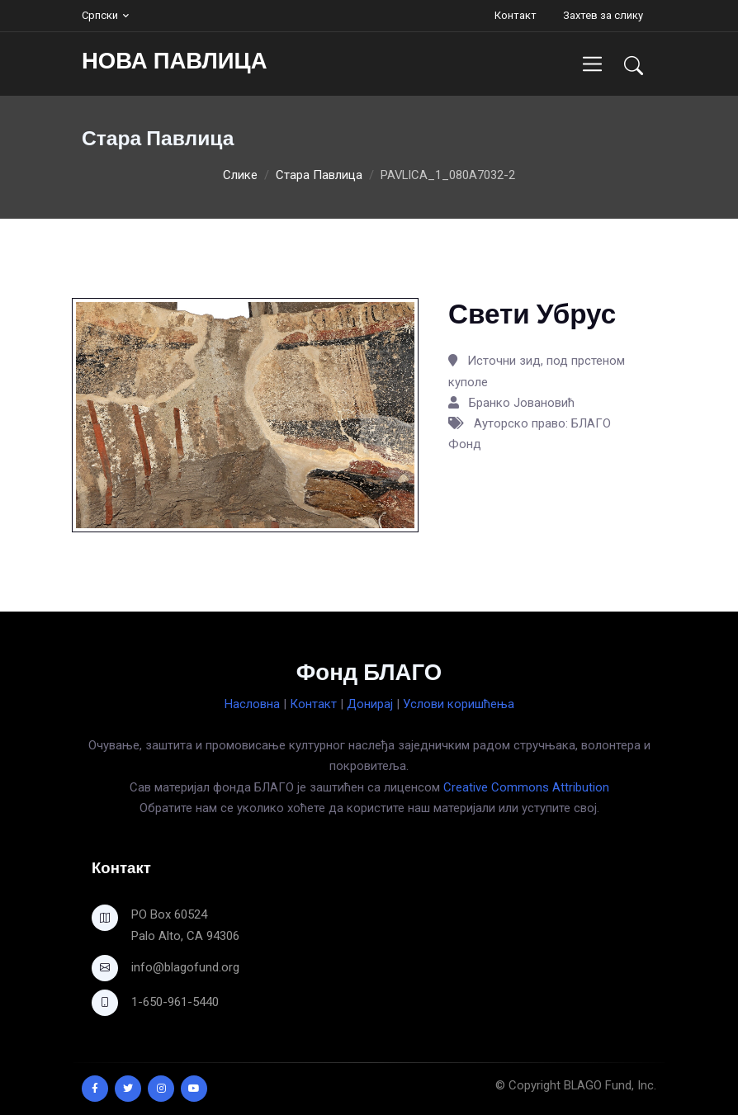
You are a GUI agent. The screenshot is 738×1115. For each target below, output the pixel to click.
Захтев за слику (603, 15)
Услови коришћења (458, 704)
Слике (240, 175)
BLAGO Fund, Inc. (610, 1085)
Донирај (370, 704)
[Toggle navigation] (592, 64)
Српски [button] (100, 15)
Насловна (252, 704)
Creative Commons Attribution (526, 787)
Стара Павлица (319, 175)
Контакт (515, 15)
